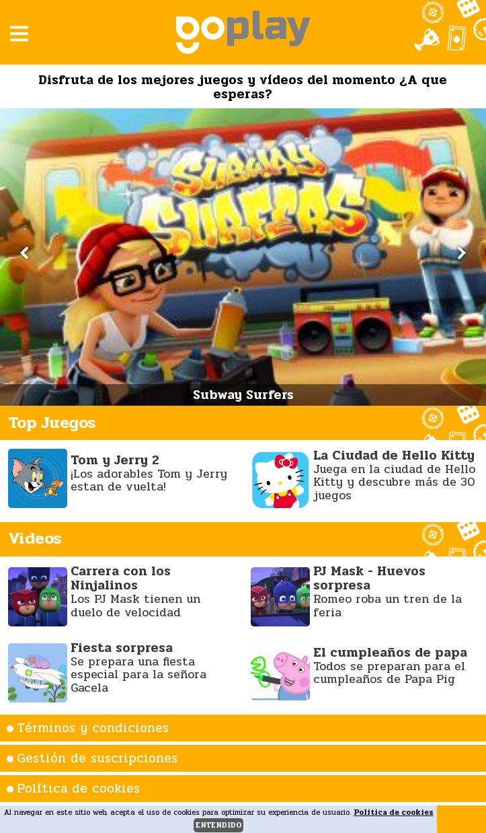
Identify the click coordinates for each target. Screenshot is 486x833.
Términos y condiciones (93, 728)
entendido (219, 825)
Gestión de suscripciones (97, 758)
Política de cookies (78, 788)
